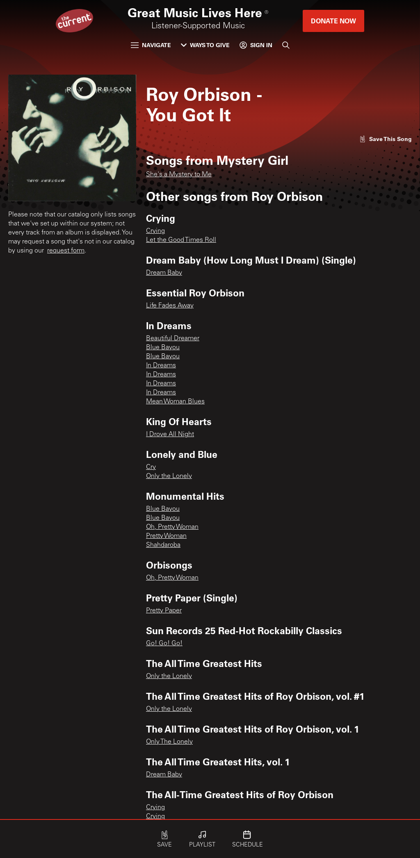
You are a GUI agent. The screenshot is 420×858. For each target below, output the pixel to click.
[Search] (286, 45)
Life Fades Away (170, 306)
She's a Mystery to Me (179, 174)
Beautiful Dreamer (172, 338)
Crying (155, 231)
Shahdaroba (163, 545)
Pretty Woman (166, 536)
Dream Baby (164, 273)
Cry (151, 467)
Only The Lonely (169, 742)
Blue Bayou (163, 347)
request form (65, 251)
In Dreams (161, 365)
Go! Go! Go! (164, 643)
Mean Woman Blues (175, 401)
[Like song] (385, 139)
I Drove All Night (170, 434)
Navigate (151, 45)
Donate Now (333, 20)
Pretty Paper (164, 611)
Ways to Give (205, 45)
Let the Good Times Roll (181, 240)
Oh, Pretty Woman (172, 527)
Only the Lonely (169, 476)
